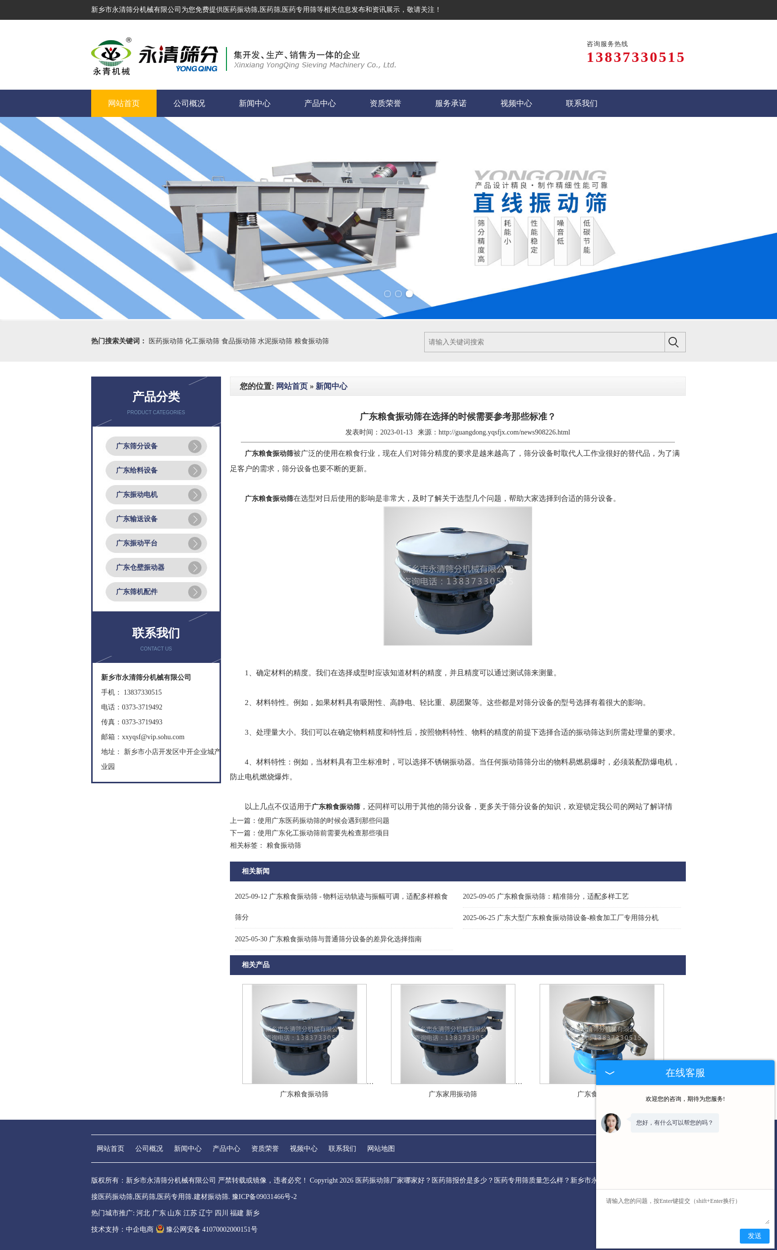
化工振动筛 (203, 341)
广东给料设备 (137, 470)
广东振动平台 (137, 543)
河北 (143, 1213)
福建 (237, 1213)
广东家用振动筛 (453, 1094)
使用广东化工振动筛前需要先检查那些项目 (323, 833)
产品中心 (226, 1148)
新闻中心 (331, 386)
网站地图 (381, 1148)
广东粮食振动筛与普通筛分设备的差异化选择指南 (328, 939)
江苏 (190, 1213)
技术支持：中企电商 (122, 1229)
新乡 (253, 1213)
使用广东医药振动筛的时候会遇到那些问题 (323, 820)
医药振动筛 (240, 9)
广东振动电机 (137, 494)
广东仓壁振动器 (140, 567)
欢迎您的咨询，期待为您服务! (685, 1098)
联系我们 (342, 1148)
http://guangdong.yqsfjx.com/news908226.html (504, 432)
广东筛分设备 (137, 446)
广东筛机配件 (137, 592)
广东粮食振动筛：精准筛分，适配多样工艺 (546, 896)
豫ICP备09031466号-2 (264, 1196)
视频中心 (304, 1148)
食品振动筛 (240, 341)
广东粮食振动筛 (304, 1094)
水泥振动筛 (276, 341)
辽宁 (206, 1213)
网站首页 (292, 386)
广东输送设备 (137, 519)
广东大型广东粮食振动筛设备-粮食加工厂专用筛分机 (561, 918)
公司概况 (149, 1148)
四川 (221, 1213)
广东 (159, 1213)
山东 (174, 1213)
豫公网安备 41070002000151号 (207, 1229)
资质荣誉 (265, 1148)
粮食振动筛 (311, 341)
